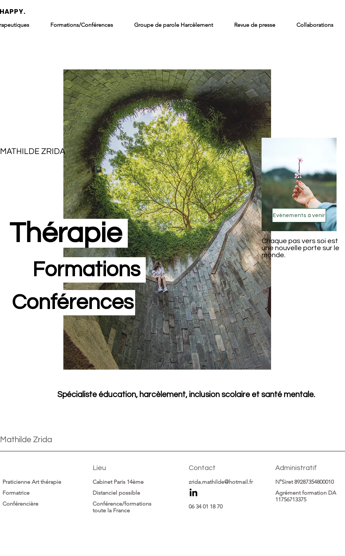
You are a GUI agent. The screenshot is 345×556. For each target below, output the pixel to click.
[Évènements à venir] (299, 215)
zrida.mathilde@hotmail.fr (221, 481)
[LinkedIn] (193, 493)
